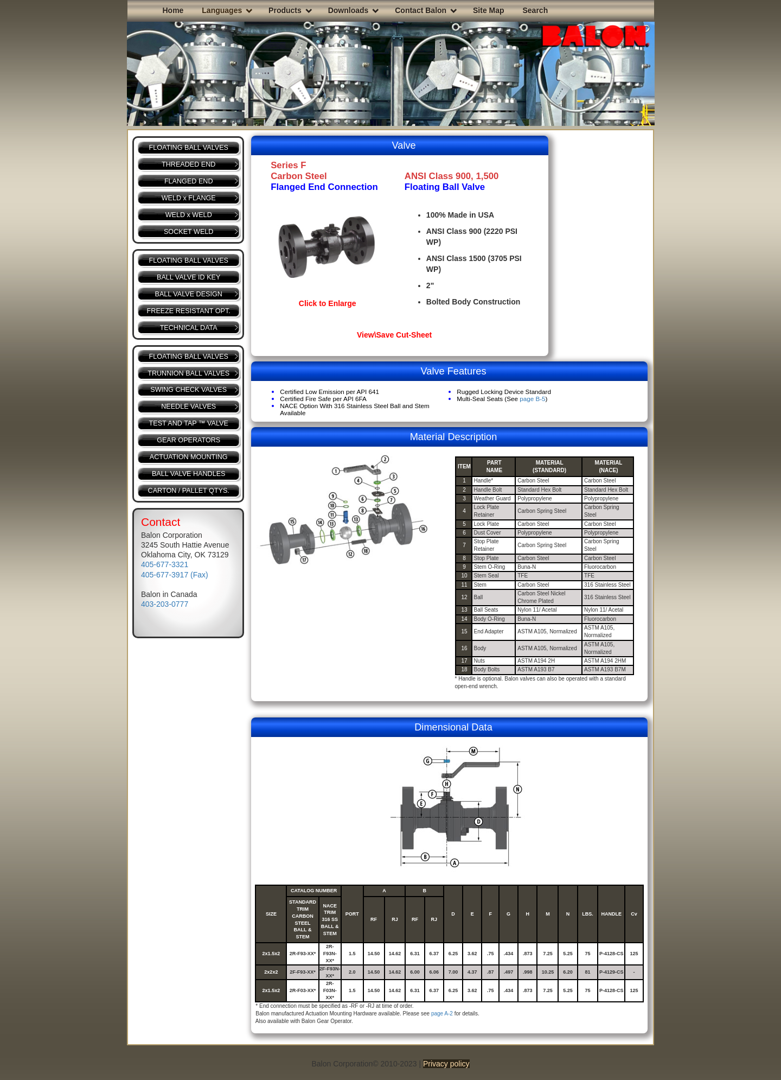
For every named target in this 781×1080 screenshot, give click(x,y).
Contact (160, 522)
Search (535, 10)
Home (173, 10)
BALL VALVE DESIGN (188, 294)
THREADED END (188, 164)
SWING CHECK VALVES (188, 389)
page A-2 (442, 1014)
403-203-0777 (164, 604)
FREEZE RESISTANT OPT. (189, 311)
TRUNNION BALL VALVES (188, 373)
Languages (222, 10)
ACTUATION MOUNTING (189, 457)
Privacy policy (446, 1063)
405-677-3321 (164, 564)
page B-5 (532, 398)
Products (285, 10)
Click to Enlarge (327, 303)
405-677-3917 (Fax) (174, 574)
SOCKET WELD (188, 232)
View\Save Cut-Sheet (394, 335)
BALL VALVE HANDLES (189, 474)
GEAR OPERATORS (188, 440)
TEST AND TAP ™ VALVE (188, 423)
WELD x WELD (188, 215)
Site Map (488, 10)
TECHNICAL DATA (188, 328)
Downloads (348, 10)
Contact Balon (420, 10)
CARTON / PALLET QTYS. (188, 490)
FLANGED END (188, 181)
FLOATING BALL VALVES (188, 147)
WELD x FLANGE (189, 198)
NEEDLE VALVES (188, 406)
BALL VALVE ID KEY (188, 277)
